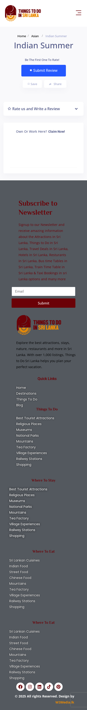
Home (21, 36)
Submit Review (44, 70)
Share (55, 84)
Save (32, 84)
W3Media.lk (64, 702)
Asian (35, 36)
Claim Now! (56, 131)
